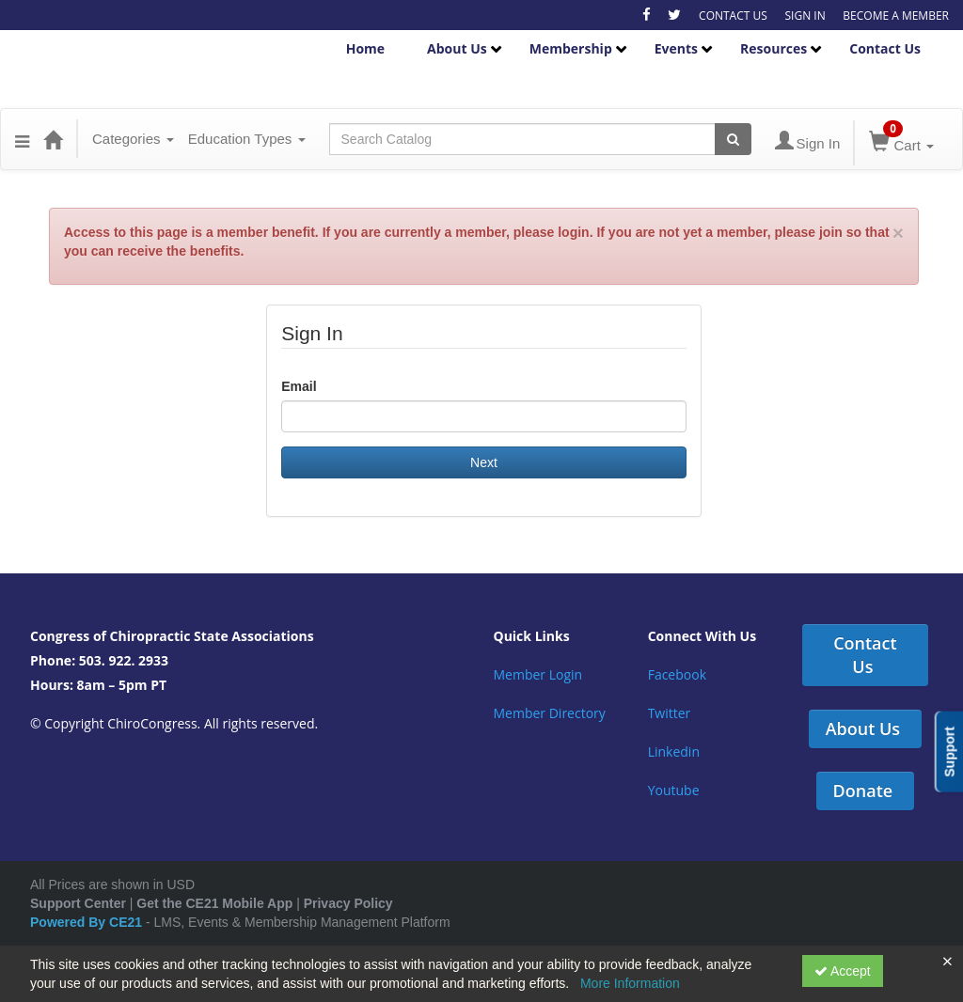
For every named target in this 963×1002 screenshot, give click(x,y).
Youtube (674, 790)
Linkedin (674, 751)
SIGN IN (804, 15)
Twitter (669, 713)
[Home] (52, 139)
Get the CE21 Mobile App (214, 903)
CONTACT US (733, 15)
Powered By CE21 (88, 922)
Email (298, 386)
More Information (630, 983)
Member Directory (550, 713)
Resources (773, 48)
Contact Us (885, 48)
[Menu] (22, 139)
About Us (457, 48)
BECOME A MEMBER (896, 15)
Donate (863, 790)
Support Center (78, 903)
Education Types (247, 139)
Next (483, 462)
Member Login (538, 674)
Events (676, 48)
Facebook (677, 674)
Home (365, 48)
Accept (842, 971)
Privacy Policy (348, 903)
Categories (133, 139)
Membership (570, 48)
